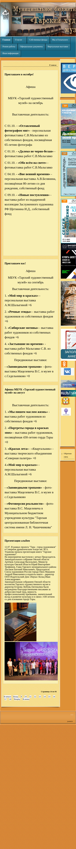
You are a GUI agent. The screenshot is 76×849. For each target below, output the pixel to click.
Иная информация (10, 53)
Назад (15, 696)
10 (26, 696)
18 (10, 699)
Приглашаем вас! (15, 263)
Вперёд (17, 699)
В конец (26, 699)
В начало (7, 696)
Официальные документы (31, 46)
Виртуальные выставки (58, 46)
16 (54, 696)
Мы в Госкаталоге (60, 40)
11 (30, 696)
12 (35, 696)
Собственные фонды (38, 40)
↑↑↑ (72, 715)
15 (49, 696)
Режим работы (9, 46)
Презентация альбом (17, 540)
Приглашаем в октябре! (19, 74)
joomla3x (70, 721)
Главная (6, 40)
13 (40, 696)
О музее (18, 40)
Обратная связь (67, 455)
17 (5, 699)
